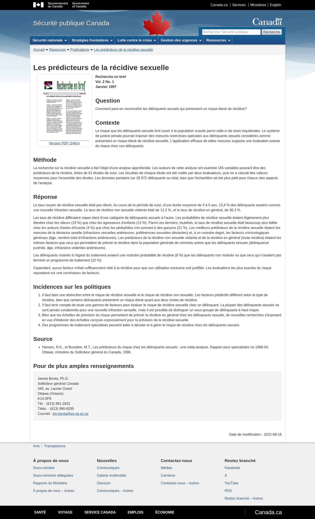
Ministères (258, 5)
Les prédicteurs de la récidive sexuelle (123, 50)
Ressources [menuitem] (218, 40)
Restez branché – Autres (244, 498)
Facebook (232, 468)
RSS (228, 491)
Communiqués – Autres (115, 491)
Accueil (39, 50)
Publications (80, 50)
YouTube (231, 483)
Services (239, 5)
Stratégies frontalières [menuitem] (92, 40)
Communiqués (108, 468)
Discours (103, 483)
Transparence (54, 446)
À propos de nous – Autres (53, 491)
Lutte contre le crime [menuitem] (136, 40)
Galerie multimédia (111, 475)
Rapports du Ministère (50, 483)
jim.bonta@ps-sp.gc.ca (70, 414)
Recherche (271, 32)
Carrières (168, 475)
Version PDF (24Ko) (64, 111)
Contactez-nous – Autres (180, 483)
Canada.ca (219, 5)
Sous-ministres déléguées (53, 475)
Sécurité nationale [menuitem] (50, 40)
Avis (36, 446)
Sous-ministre (44, 468)
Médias (166, 468)
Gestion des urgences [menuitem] (181, 40)
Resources (57, 50)
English (275, 5)
